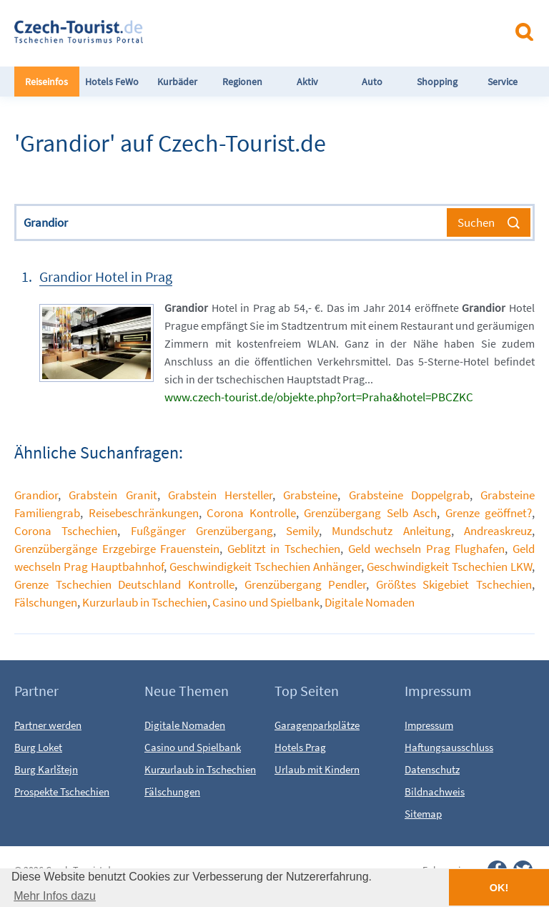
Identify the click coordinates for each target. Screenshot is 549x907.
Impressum (429, 725)
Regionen (242, 81)
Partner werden (47, 725)
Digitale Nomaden (370, 602)
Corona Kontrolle (251, 513)
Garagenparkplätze (317, 725)
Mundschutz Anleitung (391, 531)
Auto (372, 81)
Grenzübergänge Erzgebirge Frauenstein (116, 549)
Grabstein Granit (113, 495)
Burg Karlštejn (46, 769)
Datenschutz (432, 769)
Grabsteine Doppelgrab (409, 495)
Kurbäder (177, 81)
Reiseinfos (46, 81)
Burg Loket (38, 747)
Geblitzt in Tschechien (283, 549)
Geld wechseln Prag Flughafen (426, 549)
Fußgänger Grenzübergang (202, 531)
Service (503, 81)
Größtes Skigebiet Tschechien (454, 584)
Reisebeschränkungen (144, 513)
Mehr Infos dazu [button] (55, 896)
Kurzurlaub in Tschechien (144, 602)
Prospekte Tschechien (61, 791)
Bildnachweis (435, 791)
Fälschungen (45, 602)
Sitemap (423, 813)
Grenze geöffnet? (489, 513)
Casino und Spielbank (266, 602)
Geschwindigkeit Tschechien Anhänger (265, 566)
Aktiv (307, 81)
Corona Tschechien (65, 531)
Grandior (36, 495)
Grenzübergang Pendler (305, 584)
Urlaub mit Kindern (317, 769)
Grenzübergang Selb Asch (370, 513)
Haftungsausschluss (449, 747)
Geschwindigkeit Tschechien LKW (449, 566)
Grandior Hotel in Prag (105, 276)
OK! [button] (499, 887)
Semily (302, 531)
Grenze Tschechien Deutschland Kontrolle (124, 584)
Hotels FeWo (112, 81)
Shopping (437, 81)
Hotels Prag (300, 747)
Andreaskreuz (498, 531)
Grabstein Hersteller (220, 495)
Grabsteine (310, 495)
